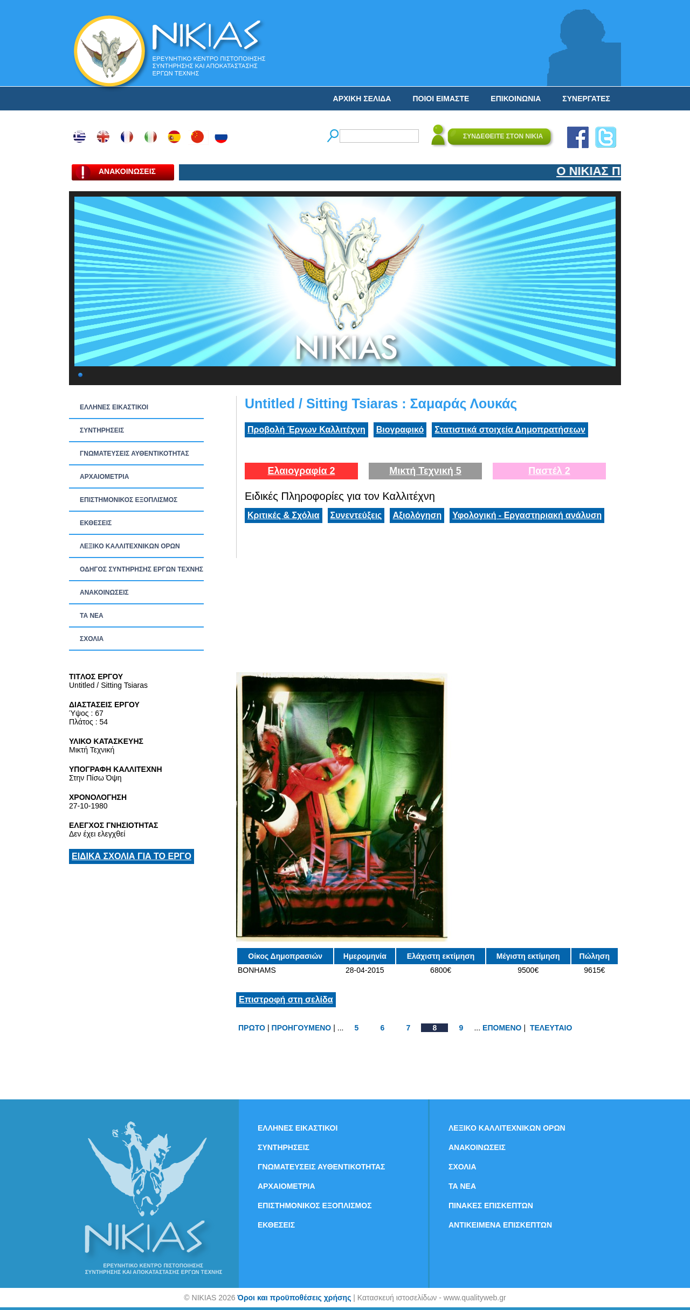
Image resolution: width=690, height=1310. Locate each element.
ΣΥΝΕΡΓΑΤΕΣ (586, 98)
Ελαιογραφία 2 (301, 470)
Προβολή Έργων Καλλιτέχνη (306, 429)
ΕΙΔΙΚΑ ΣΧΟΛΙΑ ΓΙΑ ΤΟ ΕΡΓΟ (131, 856)
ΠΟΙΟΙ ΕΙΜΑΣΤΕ (440, 98)
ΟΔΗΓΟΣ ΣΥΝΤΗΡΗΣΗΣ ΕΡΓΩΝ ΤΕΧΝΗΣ (141, 569)
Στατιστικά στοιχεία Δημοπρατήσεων (509, 429)
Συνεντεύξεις (356, 515)
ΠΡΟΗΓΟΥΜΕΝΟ (302, 1027)
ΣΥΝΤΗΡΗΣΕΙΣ (102, 430)
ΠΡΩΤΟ (251, 1027)
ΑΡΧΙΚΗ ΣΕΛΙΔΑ (362, 98)
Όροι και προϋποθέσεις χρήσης (294, 1297)
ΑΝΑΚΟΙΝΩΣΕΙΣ (104, 592)
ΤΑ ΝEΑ (92, 615)
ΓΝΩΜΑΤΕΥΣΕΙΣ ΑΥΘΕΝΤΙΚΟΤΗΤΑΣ (134, 453)
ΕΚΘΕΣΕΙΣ (96, 523)
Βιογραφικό (400, 429)
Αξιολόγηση (416, 515)
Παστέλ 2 (549, 470)
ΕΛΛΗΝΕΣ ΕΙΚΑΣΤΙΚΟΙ (114, 407)
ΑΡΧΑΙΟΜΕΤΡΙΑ (104, 476)
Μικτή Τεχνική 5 (425, 470)
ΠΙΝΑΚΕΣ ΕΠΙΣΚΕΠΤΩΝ (490, 1205)
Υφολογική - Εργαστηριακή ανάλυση (527, 515)
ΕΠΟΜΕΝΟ (501, 1027)
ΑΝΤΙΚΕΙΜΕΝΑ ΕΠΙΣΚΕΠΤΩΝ (500, 1225)
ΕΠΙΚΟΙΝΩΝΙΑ (516, 98)
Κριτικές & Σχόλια (283, 515)
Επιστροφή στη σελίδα (286, 999)
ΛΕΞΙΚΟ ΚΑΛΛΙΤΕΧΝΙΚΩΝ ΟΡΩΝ (130, 546)
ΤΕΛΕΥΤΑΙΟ (551, 1027)
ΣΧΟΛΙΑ (92, 639)
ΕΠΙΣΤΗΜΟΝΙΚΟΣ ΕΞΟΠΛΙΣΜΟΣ (128, 500)
